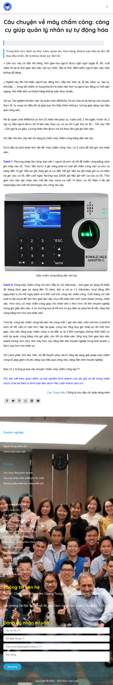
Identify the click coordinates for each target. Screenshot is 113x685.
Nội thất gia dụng (12, 558)
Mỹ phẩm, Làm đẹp (13, 526)
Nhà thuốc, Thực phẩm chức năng (22, 542)
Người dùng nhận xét (15, 446)
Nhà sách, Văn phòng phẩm (18, 568)
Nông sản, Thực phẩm (15, 536)
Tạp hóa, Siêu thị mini (15, 515)
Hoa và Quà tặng (12, 574)
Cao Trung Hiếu (56, 392)
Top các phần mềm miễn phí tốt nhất (23, 478)
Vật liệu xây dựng (12, 547)
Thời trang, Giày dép (14, 504)
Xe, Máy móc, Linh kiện (15, 552)
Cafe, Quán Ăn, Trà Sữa (16, 510)
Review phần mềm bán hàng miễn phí (23, 483)
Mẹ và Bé (8, 563)
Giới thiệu (8, 441)
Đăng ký (12, 666)
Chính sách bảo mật (14, 451)
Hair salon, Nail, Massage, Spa (20, 531)
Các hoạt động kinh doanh (18, 472)
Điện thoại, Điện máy (14, 520)
